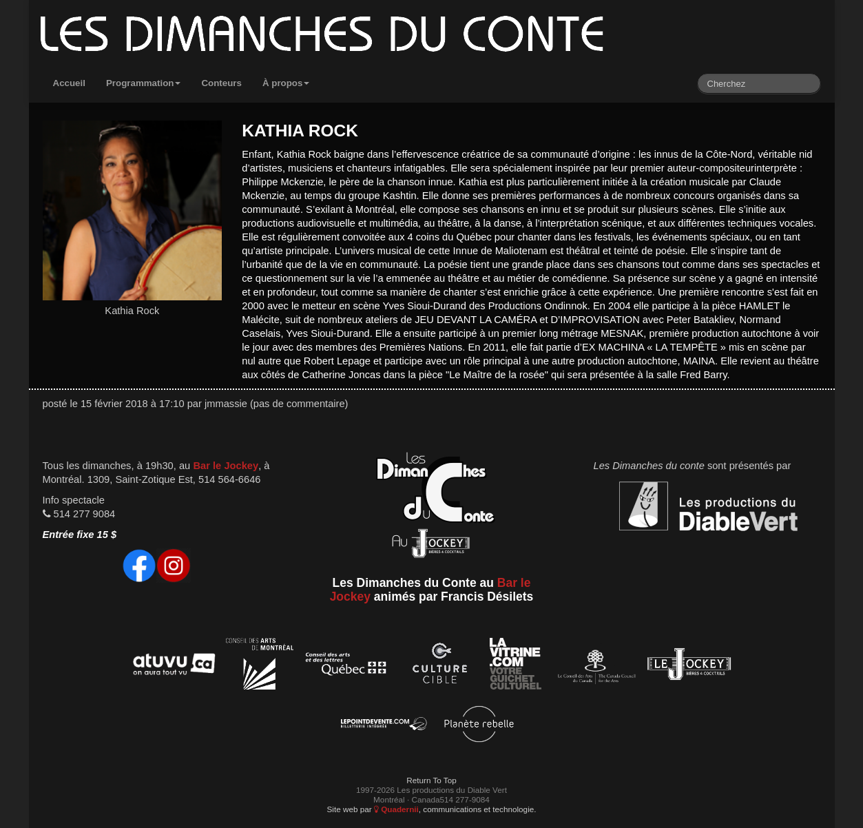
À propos (286, 83)
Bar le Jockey (225, 465)
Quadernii (396, 809)
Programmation (143, 83)
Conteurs (221, 83)
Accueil (69, 83)
